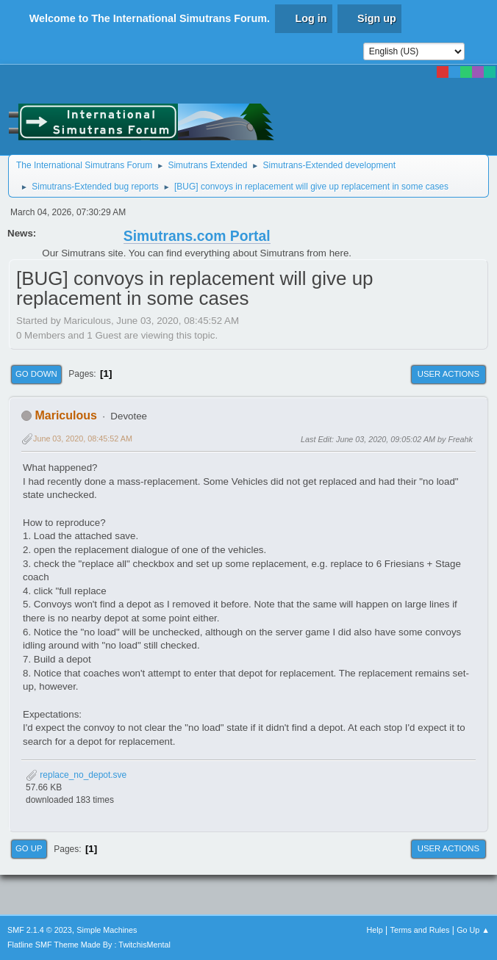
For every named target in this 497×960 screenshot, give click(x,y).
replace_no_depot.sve (76, 775)
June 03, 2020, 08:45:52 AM (82, 438)
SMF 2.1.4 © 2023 (39, 929)
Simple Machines (106, 929)
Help (375, 929)
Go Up (29, 848)
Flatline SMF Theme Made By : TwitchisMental (89, 944)
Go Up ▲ (473, 929)
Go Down (36, 373)
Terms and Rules (420, 929)
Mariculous (65, 415)
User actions (448, 373)
